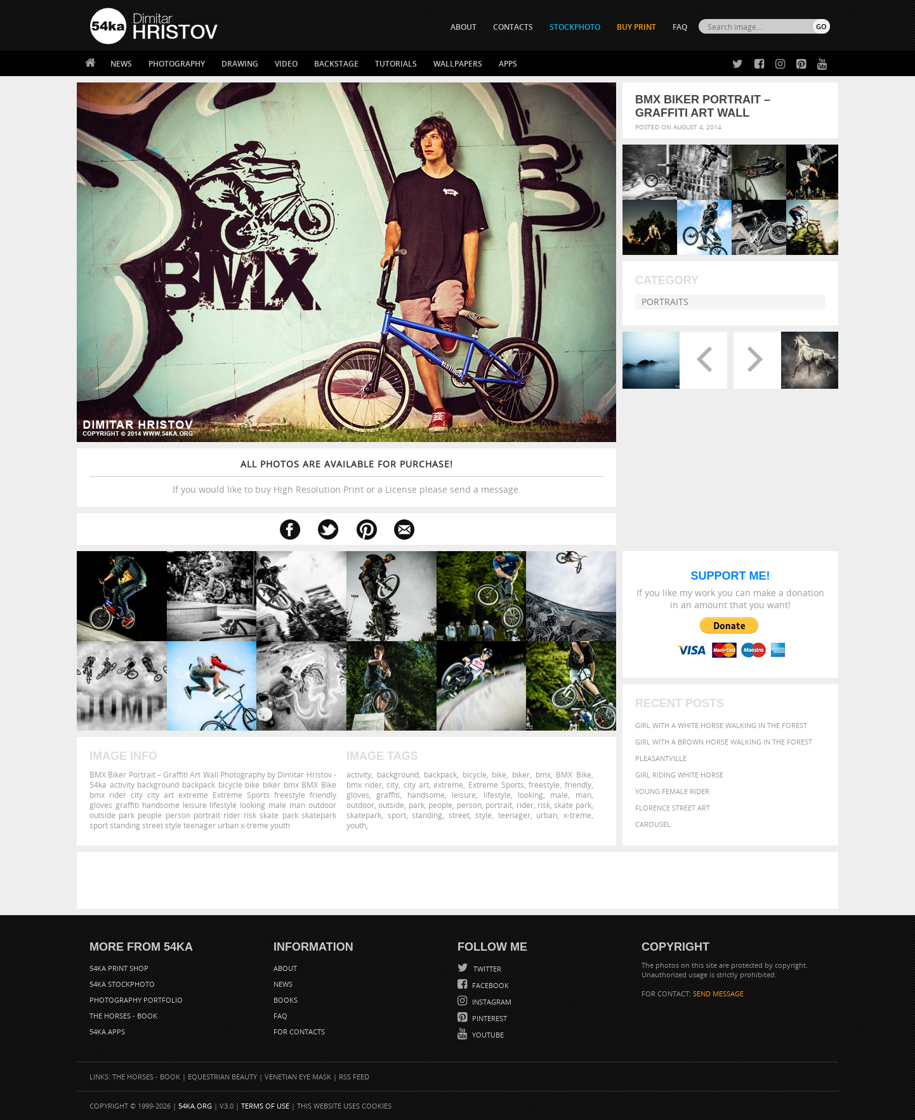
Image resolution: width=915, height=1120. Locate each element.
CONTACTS (513, 27)
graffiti (388, 795)
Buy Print (636, 27)
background (398, 774)
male (559, 795)
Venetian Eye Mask (298, 1076)
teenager (514, 815)
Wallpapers (457, 63)
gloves (357, 795)
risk (543, 805)
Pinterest (488, 1018)
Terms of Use (265, 1105)
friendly (578, 784)
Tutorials (396, 63)
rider (525, 805)
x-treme (577, 815)
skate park (572, 805)
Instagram (490, 1001)
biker (521, 774)
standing (427, 815)
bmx (543, 774)
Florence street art (672, 807)
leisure (464, 795)
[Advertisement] (460, 880)
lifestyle (497, 795)
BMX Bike (573, 774)
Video (286, 63)
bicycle (475, 774)
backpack (440, 774)
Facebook (489, 985)
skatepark (363, 815)
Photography (176, 63)
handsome (426, 795)
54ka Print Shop (118, 968)
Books (285, 1000)
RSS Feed (354, 1076)
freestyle (544, 784)
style (483, 815)
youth (356, 825)
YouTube (487, 1034)
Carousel (653, 824)
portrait (498, 805)
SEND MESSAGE (718, 993)
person (469, 805)
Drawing (239, 63)
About (285, 968)
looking (530, 795)
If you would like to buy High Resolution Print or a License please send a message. (346, 476)
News (121, 63)
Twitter (486, 968)
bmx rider (364, 784)
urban (546, 815)
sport (397, 815)
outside (391, 805)
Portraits (665, 302)
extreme (448, 784)
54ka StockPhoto (122, 984)
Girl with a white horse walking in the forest (721, 725)
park (417, 805)
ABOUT (464, 27)
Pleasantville (661, 758)
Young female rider (672, 791)
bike (499, 774)
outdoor (360, 805)
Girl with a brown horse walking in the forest (723, 741)
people (440, 805)
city (392, 784)
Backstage (336, 63)
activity (358, 774)
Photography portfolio (136, 1000)
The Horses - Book (123, 1015)
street (459, 815)
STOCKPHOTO (575, 27)
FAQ (680, 27)
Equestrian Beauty (222, 1076)
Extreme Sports (496, 784)
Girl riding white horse (679, 774)
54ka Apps (107, 1031)
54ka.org (195, 1105)
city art (416, 784)
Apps (508, 63)
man (583, 795)
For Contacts (299, 1031)
